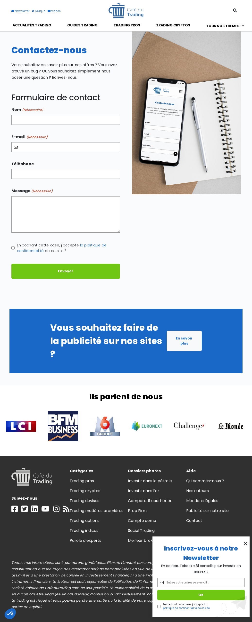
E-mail (29, 137)
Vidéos (54, 11)
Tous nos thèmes (223, 25)
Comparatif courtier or (150, 501)
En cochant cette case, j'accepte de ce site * (62, 248)
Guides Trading (82, 25)
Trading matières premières (97, 510)
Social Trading (141, 530)
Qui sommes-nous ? (205, 481)
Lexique (38, 11)
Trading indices (84, 530)
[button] (10, 614)
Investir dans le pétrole (150, 481)
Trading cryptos (85, 491)
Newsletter (20, 11)
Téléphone (22, 164)
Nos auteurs (197, 491)
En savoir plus (184, 341)
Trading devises (84, 501)
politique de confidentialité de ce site (186, 608)
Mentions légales (202, 501)
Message (32, 191)
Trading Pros (127, 25)
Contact (194, 520)
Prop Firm (137, 510)
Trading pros (82, 481)
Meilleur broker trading (150, 540)
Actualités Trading (32, 25)
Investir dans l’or (144, 491)
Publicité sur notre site (207, 510)
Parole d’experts (85, 540)
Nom (27, 110)
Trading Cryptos (173, 25)
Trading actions (84, 520)
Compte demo (142, 520)
